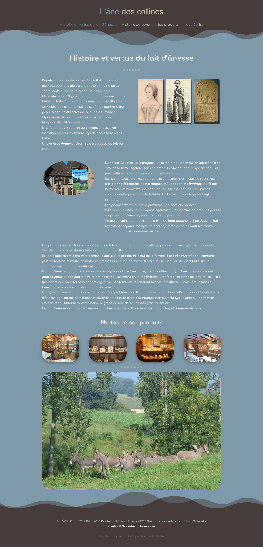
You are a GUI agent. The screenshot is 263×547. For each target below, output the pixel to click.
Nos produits (167, 24)
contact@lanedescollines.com (131, 526)
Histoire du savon (136, 24)
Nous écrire (193, 24)
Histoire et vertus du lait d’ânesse (88, 24)
